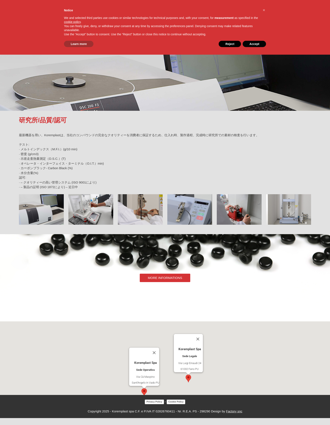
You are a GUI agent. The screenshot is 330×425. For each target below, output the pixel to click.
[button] (144, 399)
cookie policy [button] (72, 22)
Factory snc (234, 418)
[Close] (154, 360)
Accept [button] (254, 44)
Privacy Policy (154, 409)
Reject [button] (229, 44)
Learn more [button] (79, 44)
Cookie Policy (176, 409)
